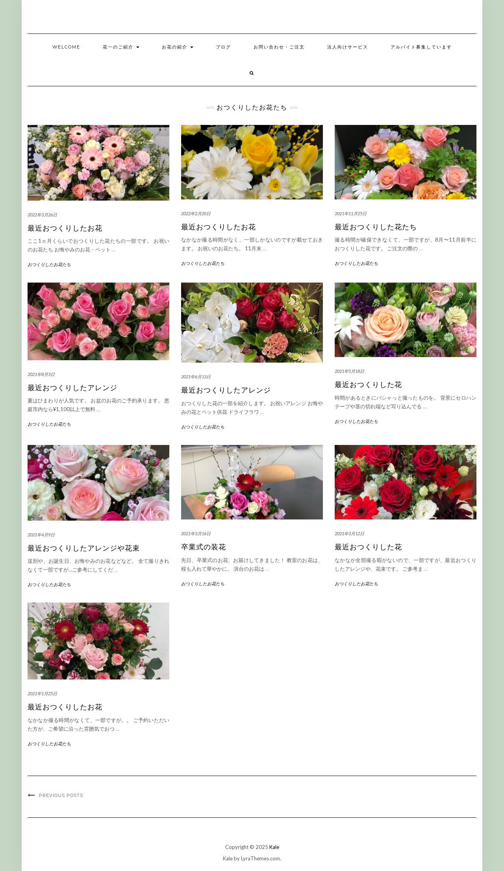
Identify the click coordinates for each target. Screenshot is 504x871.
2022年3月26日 (42, 214)
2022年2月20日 (196, 213)
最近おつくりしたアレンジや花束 (84, 548)
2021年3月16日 (196, 533)
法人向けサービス (347, 47)
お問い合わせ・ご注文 (279, 47)
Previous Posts (61, 795)
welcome (66, 47)
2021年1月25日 (42, 693)
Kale (274, 847)
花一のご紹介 (121, 47)
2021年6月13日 (196, 376)
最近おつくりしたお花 (65, 228)
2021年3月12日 (349, 533)
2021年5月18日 (349, 371)
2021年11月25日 (351, 213)
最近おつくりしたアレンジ (72, 387)
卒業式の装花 (203, 547)
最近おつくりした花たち (376, 227)
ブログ (223, 47)
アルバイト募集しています (421, 47)
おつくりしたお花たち (49, 264)
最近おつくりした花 (368, 384)
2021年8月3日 (41, 374)
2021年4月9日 (41, 534)
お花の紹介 (177, 47)
